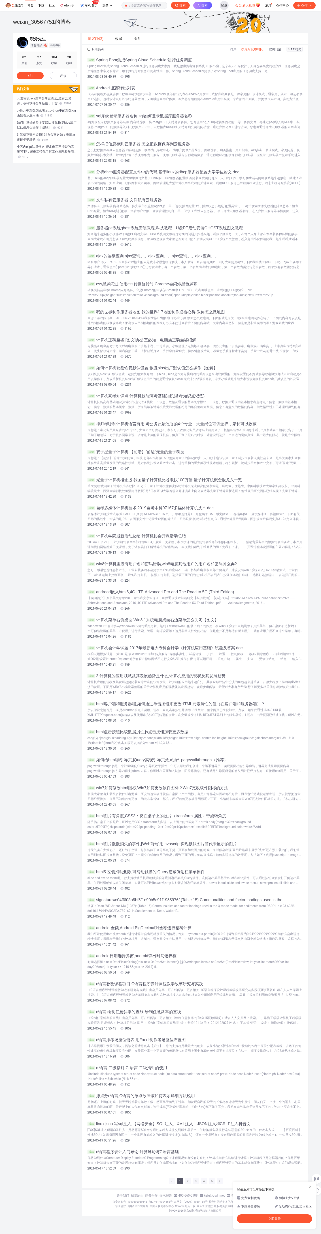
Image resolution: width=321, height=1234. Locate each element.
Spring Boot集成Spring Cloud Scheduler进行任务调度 (139, 60)
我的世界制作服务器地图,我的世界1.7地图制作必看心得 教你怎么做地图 (156, 312)
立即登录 (274, 1219)
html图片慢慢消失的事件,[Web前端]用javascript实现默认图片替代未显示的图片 (162, 844)
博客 (30, 5)
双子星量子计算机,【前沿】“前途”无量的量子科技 (136, 452)
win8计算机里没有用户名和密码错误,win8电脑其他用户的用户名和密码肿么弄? (162, 564)
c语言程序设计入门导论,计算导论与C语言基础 (133, 1152)
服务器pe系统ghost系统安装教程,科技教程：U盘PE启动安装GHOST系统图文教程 (165, 228)
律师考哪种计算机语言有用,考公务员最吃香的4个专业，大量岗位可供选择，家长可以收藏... (173, 424)
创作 (304, 5)
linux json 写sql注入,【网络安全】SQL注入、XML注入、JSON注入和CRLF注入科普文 (169, 1124)
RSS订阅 (294, 49)
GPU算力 (89, 4)
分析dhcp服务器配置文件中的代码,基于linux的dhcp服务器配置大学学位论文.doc (163, 172)
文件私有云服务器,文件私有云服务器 (124, 200)
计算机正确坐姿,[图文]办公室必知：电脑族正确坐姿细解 (141, 340)
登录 (224, 5)
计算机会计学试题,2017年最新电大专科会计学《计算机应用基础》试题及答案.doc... (166, 648)
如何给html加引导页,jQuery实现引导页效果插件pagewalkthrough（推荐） (157, 760)
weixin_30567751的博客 (42, 22)
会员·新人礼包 (247, 5)
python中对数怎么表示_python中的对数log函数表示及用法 (46, 113)
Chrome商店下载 (185, 1206)
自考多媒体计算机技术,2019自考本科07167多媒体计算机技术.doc (150, 508)
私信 (63, 76)
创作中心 (282, 5)
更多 (107, 5)
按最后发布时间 (252, 49)
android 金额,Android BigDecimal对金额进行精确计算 (139, 928)
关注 (30, 75)
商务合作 (151, 1195)
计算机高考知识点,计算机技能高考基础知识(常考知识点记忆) (146, 396)
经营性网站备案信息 (221, 1201)
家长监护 (120, 1206)
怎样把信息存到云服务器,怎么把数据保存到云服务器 (138, 144)
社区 (52, 5)
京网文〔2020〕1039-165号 (191, 1201)
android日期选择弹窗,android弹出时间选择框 (131, 956)
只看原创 (95, 49)
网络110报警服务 (138, 1206)
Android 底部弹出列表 (111, 88)
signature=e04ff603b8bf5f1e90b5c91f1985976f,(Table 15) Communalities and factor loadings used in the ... (187, 900)
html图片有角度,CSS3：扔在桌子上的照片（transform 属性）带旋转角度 (156, 816)
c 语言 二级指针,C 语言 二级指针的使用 (127, 1068)
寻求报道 (165, 1195)
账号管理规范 (205, 1206)
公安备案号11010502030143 (130, 1201)
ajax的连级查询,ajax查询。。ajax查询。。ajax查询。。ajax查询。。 (153, 256)
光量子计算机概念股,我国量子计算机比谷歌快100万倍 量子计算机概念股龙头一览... (166, 480)
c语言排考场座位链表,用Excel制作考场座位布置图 (136, 1040)
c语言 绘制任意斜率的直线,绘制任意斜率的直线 (134, 1012)
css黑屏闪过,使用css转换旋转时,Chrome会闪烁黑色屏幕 (142, 284)
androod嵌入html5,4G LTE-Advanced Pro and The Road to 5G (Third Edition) (160, 592)
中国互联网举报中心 (162, 1206)
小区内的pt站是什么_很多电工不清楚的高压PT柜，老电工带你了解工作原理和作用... (46, 151)
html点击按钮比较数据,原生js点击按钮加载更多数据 (137, 732)
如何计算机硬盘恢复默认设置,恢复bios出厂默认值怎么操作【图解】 (152, 368)
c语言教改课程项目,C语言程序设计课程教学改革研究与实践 (145, 984)
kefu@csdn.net (214, 1195)
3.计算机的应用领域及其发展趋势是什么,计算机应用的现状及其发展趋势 (156, 676)
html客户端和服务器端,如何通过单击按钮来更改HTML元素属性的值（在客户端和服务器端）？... (177, 704)
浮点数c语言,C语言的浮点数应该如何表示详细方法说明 (141, 1096)
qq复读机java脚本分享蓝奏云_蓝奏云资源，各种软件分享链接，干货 (44, 101)
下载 (41, 5)
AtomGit (67, 5)
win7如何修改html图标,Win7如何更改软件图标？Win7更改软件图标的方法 (157, 788)
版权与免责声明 (223, 1206)
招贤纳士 (137, 1195)
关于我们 (123, 1195)
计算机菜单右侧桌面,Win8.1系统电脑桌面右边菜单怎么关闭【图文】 (153, 620)
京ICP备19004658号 (161, 1201)
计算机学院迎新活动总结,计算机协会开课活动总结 (136, 536)
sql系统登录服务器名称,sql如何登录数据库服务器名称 (139, 116)
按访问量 (275, 49)
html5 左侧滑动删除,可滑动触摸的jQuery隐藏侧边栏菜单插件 (146, 872)
